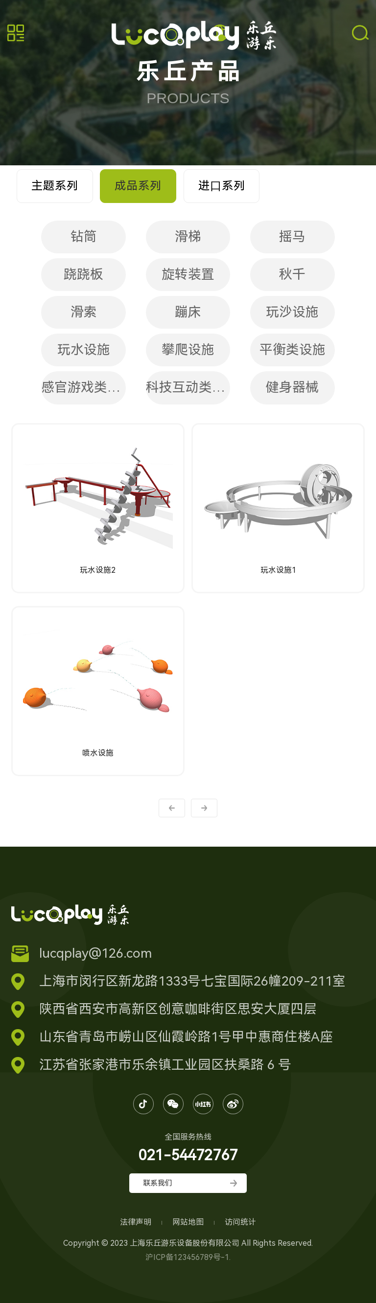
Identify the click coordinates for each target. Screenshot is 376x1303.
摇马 (292, 237)
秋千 (292, 274)
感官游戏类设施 (83, 387)
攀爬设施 (188, 350)
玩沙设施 (292, 312)
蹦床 (188, 312)
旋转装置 (188, 274)
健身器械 (292, 387)
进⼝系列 (221, 186)
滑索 (83, 312)
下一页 (204, 808)
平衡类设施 (292, 350)
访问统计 (240, 1222)
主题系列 (54, 186)
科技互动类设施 (188, 387)
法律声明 (136, 1222)
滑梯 (188, 237)
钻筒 (83, 237)
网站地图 (189, 1222)
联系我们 (157, 1183)
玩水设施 (83, 350)
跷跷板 (83, 274)
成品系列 (138, 186)
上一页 (172, 808)
